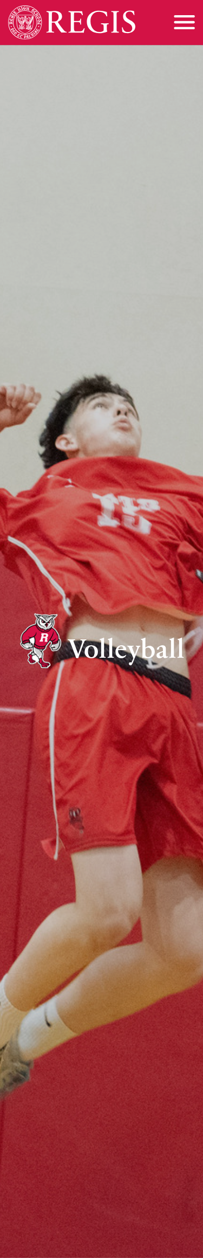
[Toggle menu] (184, 22)
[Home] (71, 22)
